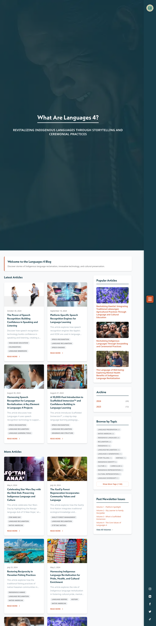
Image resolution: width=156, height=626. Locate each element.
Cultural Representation (109, 474)
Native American (106, 434)
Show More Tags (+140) (112, 484)
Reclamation (104, 442)
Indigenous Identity (107, 462)
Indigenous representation (110, 470)
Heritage (121, 458)
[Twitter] (150, 611)
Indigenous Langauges (108, 438)
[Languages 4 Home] (150, 8)
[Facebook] (150, 604)
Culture (102, 466)
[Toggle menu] (150, 299)
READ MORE (13, 356)
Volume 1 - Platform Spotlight (108, 507)
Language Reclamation (109, 450)
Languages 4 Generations (109, 454)
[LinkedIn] (150, 596)
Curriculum (116, 466)
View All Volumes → (104, 529)
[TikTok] (150, 619)
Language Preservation (109, 430)
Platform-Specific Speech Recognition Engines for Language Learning (64, 318)
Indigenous (104, 446)
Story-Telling (105, 458)
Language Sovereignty (108, 478)
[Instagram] (150, 589)
